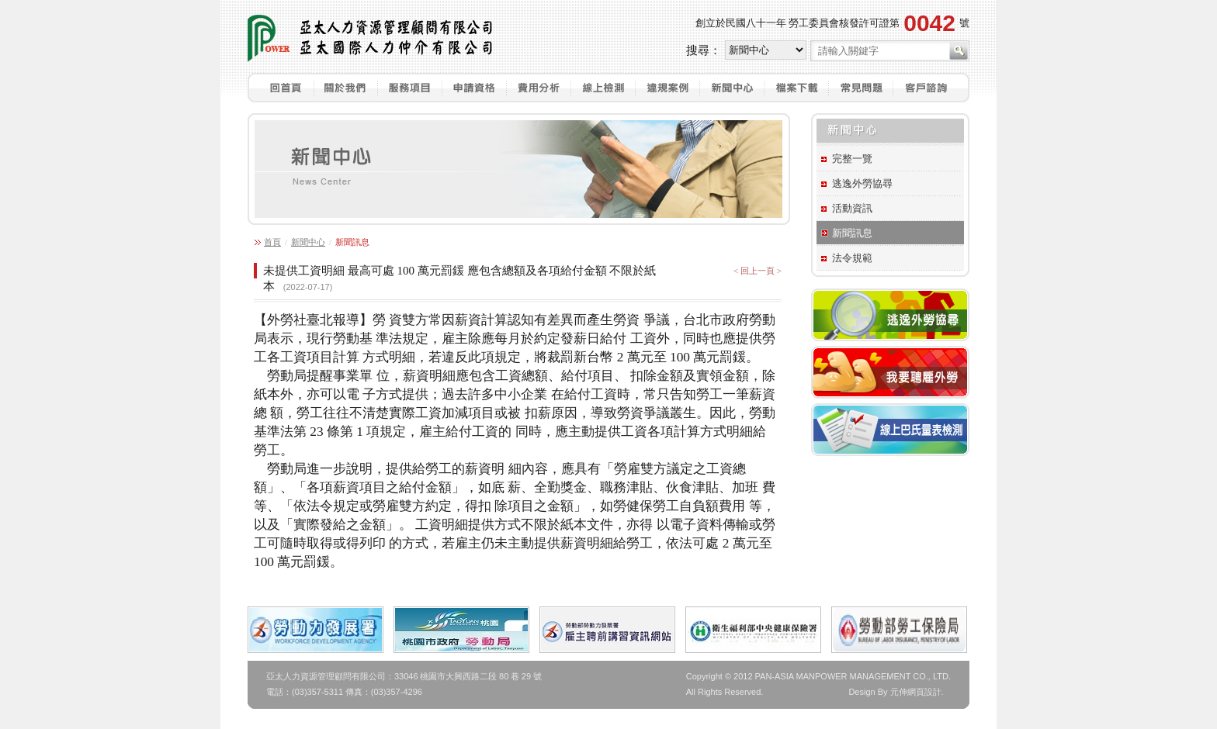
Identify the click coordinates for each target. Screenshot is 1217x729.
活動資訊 (852, 208)
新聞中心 (308, 242)
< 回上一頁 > (757, 270)
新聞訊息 (852, 233)
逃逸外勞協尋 (862, 183)
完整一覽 (852, 158)
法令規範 (852, 258)
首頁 (272, 242)
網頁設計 (924, 691)
